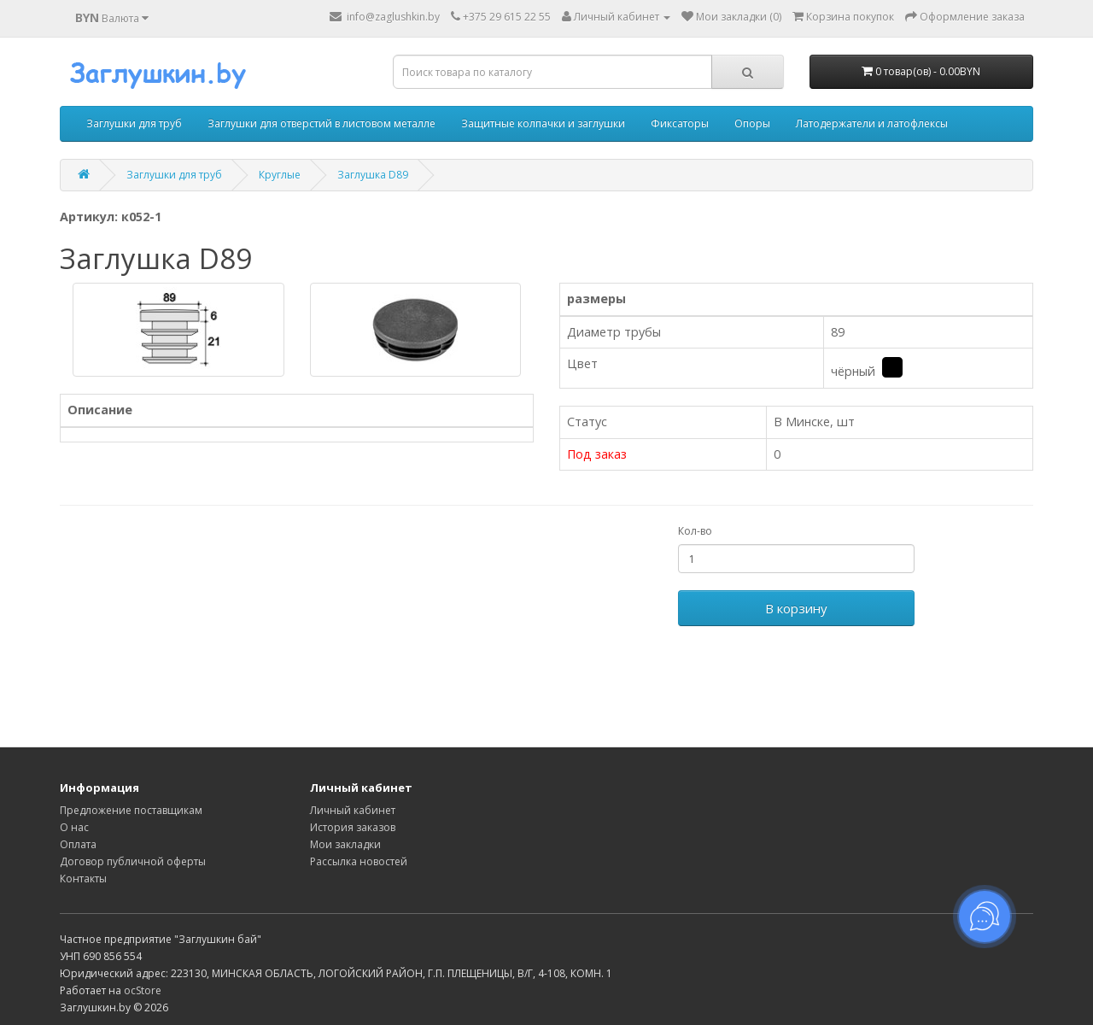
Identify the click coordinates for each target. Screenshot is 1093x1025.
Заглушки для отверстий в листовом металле (321, 123)
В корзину (796, 608)
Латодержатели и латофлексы (872, 123)
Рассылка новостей (358, 861)
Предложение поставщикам (131, 810)
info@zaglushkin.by (385, 16)
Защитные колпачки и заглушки (543, 123)
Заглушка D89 (372, 174)
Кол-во (695, 531)
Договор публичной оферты (133, 861)
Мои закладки (345, 844)
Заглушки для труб (134, 123)
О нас (74, 827)
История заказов (352, 827)
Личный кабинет (352, 810)
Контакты (83, 878)
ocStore (142, 990)
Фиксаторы (680, 123)
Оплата (78, 844)
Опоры (752, 123)
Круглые (280, 174)
